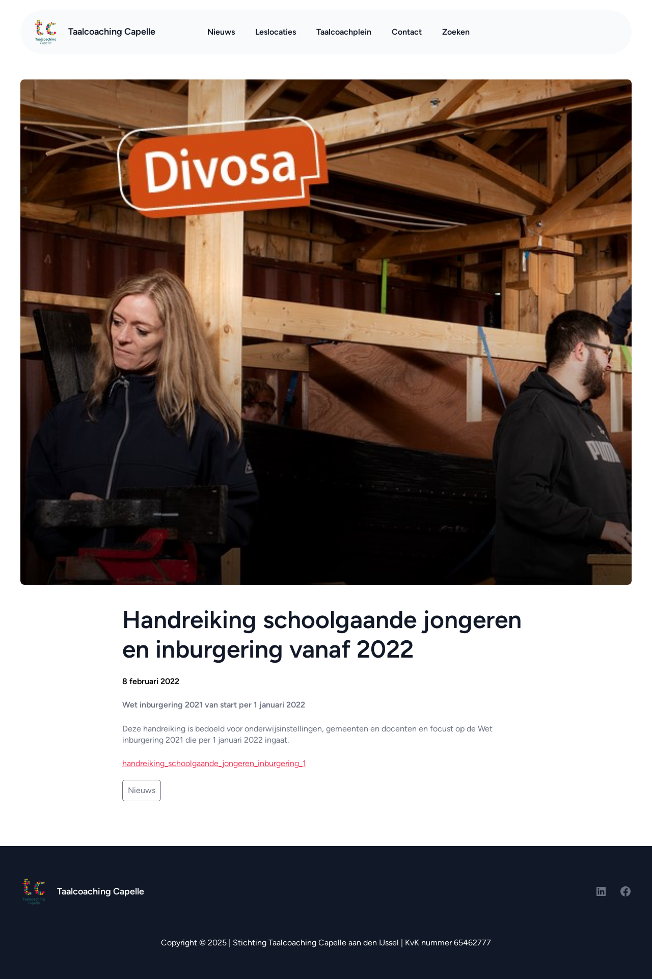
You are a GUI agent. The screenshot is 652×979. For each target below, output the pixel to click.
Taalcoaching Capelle (111, 31)
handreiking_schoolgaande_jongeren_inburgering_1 (214, 763)
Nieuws (141, 790)
